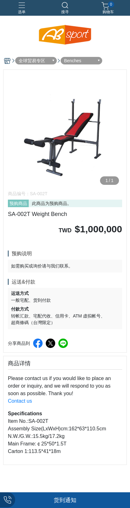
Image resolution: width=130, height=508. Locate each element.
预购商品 (18, 203)
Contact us (20, 401)
